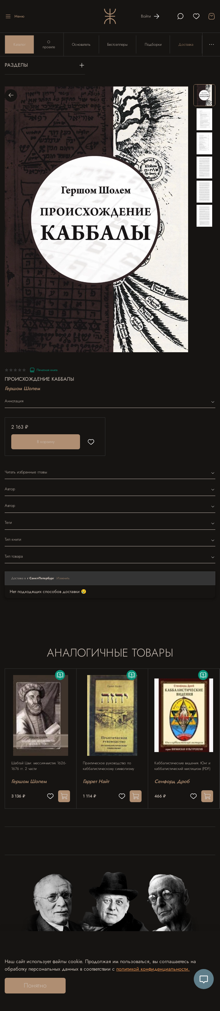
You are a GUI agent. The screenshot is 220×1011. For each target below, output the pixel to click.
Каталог (19, 45)
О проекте (49, 44)
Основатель (81, 45)
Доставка (187, 45)
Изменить (63, 579)
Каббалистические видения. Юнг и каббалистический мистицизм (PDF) (182, 766)
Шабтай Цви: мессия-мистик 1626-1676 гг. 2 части (38, 766)
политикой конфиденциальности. (153, 968)
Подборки (154, 45)
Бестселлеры (118, 45)
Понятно (35, 985)
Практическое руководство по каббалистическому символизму (108, 766)
